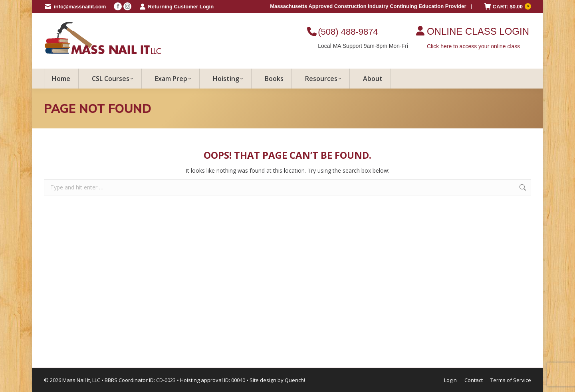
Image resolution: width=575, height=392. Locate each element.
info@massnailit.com (80, 7)
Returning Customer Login (176, 6)
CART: (507, 6)
